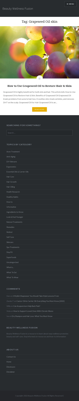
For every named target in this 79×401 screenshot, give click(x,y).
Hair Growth (12, 182)
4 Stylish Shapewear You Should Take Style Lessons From (36, 296)
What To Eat (12, 272)
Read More (39, 109)
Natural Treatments (14, 222)
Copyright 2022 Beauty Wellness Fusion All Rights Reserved (39, 396)
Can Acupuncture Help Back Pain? (26, 306)
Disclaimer (11, 372)
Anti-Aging (11, 157)
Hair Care (10, 177)
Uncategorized (12, 262)
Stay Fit (10, 252)
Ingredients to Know (15, 212)
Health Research (13, 192)
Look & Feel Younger (15, 217)
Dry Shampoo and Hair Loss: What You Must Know (32, 316)
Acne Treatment (13, 152)
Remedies (10, 227)
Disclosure (11, 367)
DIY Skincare (12, 162)
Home (9, 362)
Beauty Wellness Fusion (18, 8)
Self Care (10, 237)
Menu (71, 4)
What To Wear (12, 277)
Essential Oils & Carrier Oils (18, 172)
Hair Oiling (11, 187)
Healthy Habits (12, 197)
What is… (10, 267)
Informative (11, 207)
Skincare (10, 242)
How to (10, 202)
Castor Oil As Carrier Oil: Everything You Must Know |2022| (41, 301)
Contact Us (11, 357)
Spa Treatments (13, 247)
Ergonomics (11, 167)
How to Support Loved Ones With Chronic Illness (33, 311)
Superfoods (11, 257)
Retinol (9, 232)
